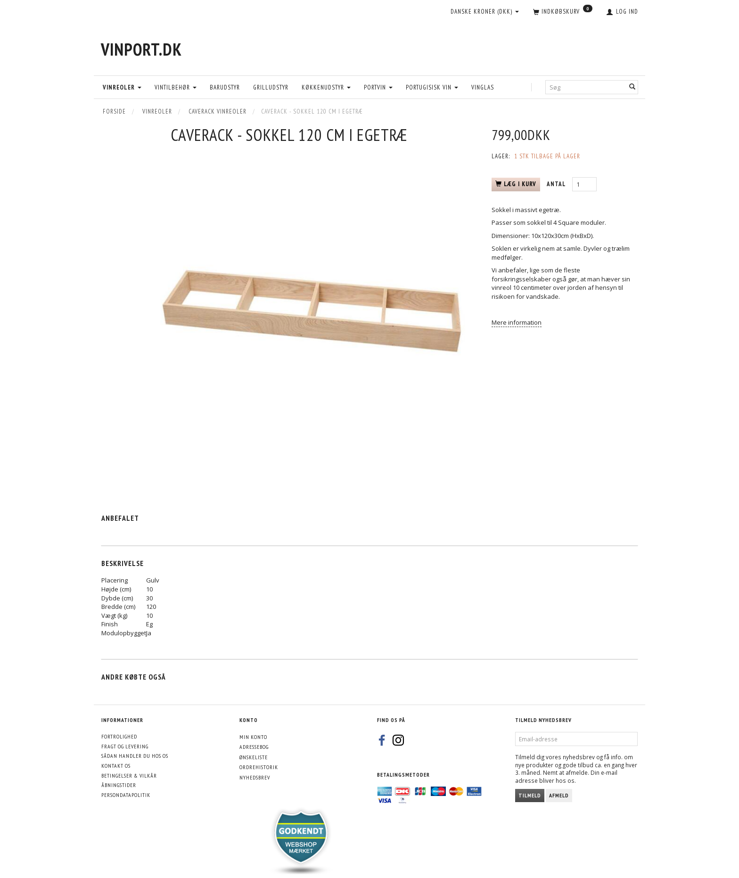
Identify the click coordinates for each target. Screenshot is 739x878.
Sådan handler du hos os (134, 755)
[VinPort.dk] (141, 49)
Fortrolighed (119, 736)
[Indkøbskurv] (562, 12)
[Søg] (632, 86)
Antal (557, 184)
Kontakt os (116, 765)
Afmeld (559, 795)
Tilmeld (529, 795)
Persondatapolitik (125, 794)
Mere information (517, 322)
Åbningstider (118, 784)
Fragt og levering (124, 746)
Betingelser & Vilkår (129, 775)
